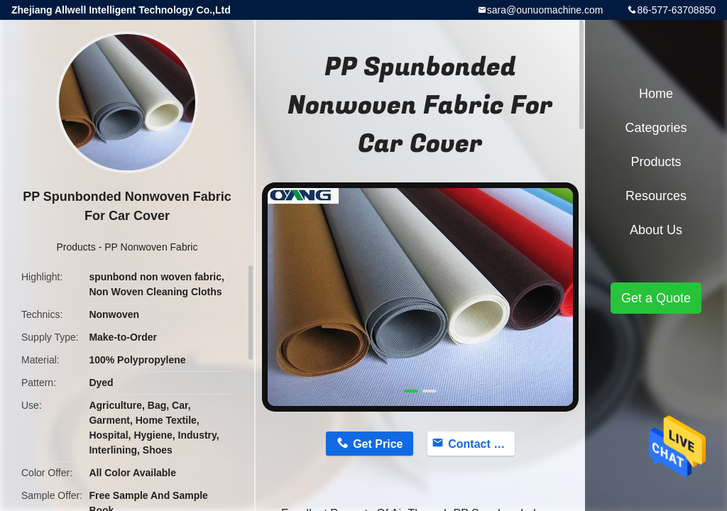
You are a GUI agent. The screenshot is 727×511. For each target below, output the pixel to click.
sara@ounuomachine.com (545, 10)
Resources (656, 196)
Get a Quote (656, 298)
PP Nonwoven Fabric (150, 247)
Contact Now (481, 444)
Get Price (378, 444)
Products (76, 247)
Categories (656, 128)
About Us (656, 230)
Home (656, 94)
